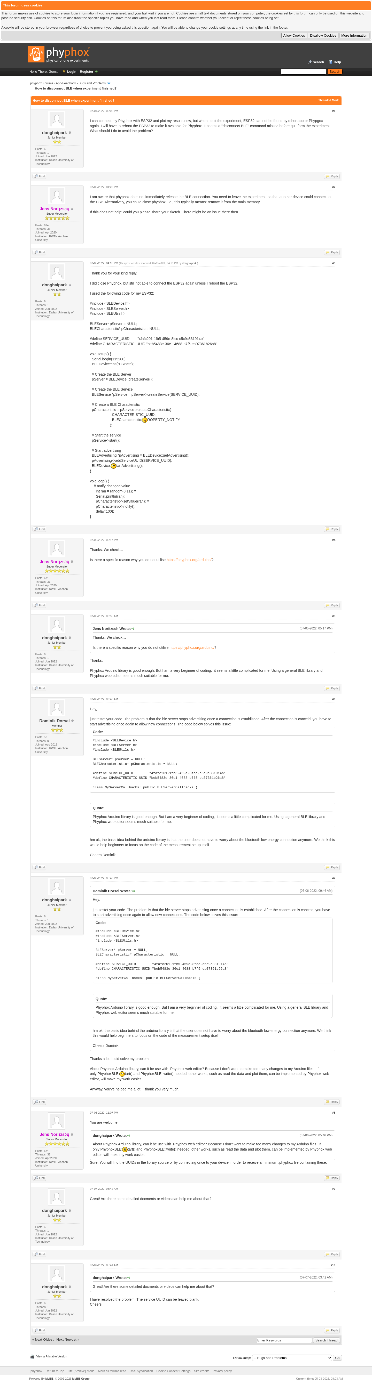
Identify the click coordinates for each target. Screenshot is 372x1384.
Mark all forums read (112, 1371)
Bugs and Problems (92, 83)
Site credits (201, 1371)
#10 (333, 1265)
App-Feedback (66, 83)
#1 (333, 110)
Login (71, 72)
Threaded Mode (328, 100)
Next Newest (66, 1339)
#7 (333, 878)
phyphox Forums (41, 83)
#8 (333, 1112)
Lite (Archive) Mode (81, 1371)
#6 (333, 699)
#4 (333, 539)
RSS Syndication (141, 1371)
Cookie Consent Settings (173, 1371)
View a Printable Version (51, 1356)
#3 (333, 263)
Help (337, 62)
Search (318, 62)
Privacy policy (222, 1371)
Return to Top (55, 1371)
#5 (333, 616)
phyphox (36, 1371)
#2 (333, 187)
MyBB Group (81, 1378)
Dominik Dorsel (54, 721)
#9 (333, 1188)
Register (86, 72)
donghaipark (54, 133)
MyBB (49, 1378)
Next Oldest (44, 1339)
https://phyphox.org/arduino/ (189, 560)
